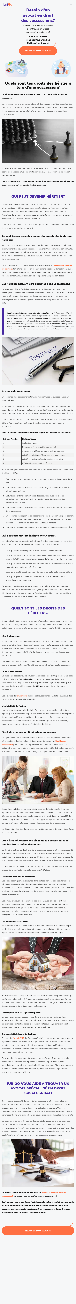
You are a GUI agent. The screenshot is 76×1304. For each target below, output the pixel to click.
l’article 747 (18, 1038)
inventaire (22, 696)
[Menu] (71, 4)
